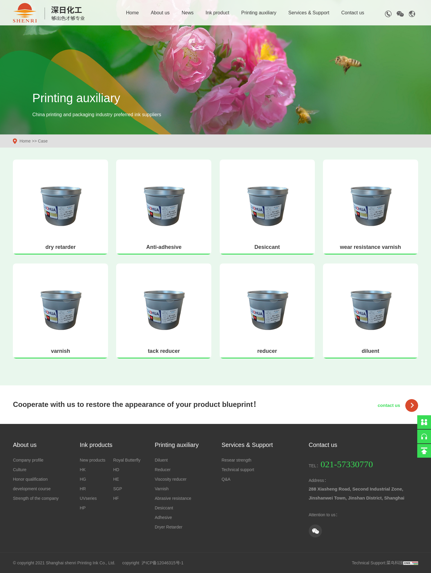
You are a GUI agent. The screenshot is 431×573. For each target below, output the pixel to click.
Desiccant (164, 507)
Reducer (163, 469)
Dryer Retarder (169, 527)
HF (116, 498)
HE (116, 479)
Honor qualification (30, 479)
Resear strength (236, 460)
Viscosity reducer (170, 479)
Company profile (28, 460)
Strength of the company (36, 498)
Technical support (237, 469)
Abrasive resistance (173, 498)
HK (83, 469)
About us (160, 12)
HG (83, 479)
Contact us (352, 12)
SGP (117, 488)
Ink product (217, 12)
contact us (389, 405)
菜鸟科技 (394, 562)
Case (43, 141)
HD (116, 469)
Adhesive (163, 517)
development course (32, 488)
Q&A (225, 479)
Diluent (161, 460)
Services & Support (308, 12)
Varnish (162, 488)
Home (132, 12)
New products (93, 460)
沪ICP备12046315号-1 (162, 562)
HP (83, 507)
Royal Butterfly (126, 460)
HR (83, 488)
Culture (19, 469)
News (188, 12)
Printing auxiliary (258, 12)
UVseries (88, 498)
